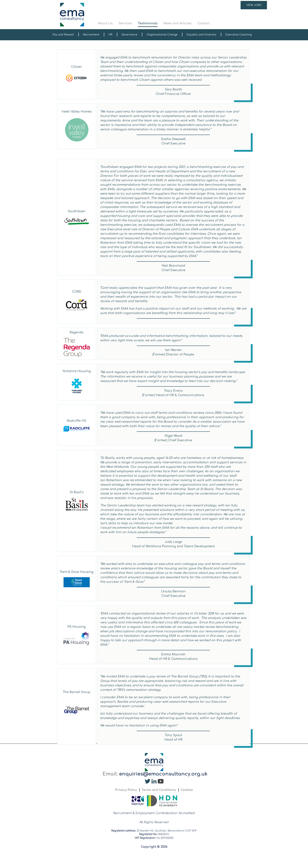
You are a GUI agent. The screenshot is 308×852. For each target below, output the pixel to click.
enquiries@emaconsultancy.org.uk (163, 774)
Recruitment (91, 34)
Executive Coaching (239, 34)
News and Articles (177, 23)
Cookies (187, 790)
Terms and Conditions (159, 790)
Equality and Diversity (201, 34)
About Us (105, 23)
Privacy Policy (126, 790)
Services (125, 23)
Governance (129, 34)
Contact (203, 23)
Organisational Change (162, 34)
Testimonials (148, 23)
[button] (183, 14)
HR (110, 34)
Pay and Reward (63, 34)
